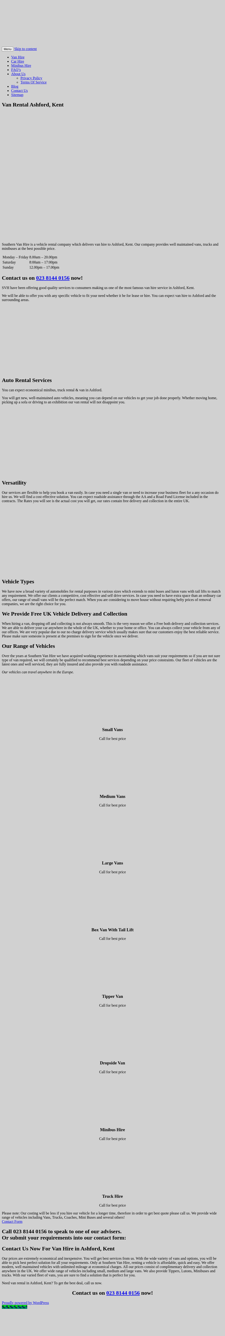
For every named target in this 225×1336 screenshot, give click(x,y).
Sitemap (17, 95)
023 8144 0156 (52, 278)
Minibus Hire (21, 65)
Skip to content (25, 49)
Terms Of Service (33, 82)
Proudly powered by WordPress (25, 1303)
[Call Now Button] (14, 1307)
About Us (18, 74)
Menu (7, 49)
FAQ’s (16, 70)
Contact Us (19, 91)
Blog (14, 86)
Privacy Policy (31, 78)
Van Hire (17, 57)
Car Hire (17, 61)
